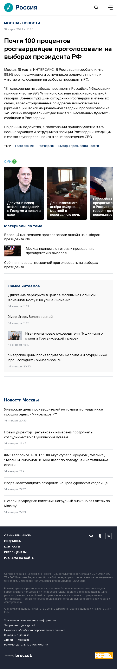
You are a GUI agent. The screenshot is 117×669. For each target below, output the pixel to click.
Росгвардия (46, 146)
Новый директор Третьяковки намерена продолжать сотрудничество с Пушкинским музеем (48, 434)
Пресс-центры (15, 552)
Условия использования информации (30, 620)
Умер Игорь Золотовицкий (30, 317)
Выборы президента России (78, 146)
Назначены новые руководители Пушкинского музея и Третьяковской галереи (55, 336)
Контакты (12, 546)
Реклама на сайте (19, 558)
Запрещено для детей (19, 625)
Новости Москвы (21, 400)
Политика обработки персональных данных (34, 630)
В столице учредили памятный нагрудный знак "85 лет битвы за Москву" (57, 503)
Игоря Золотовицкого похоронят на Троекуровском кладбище (56, 483)
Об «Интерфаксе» (17, 535)
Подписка (12, 541)
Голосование (24, 146)
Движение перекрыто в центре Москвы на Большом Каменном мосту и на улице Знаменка (52, 297)
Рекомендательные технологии (26, 644)
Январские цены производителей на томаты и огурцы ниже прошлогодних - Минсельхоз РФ (57, 357)
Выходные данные (17, 635)
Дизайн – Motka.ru (16, 640)
